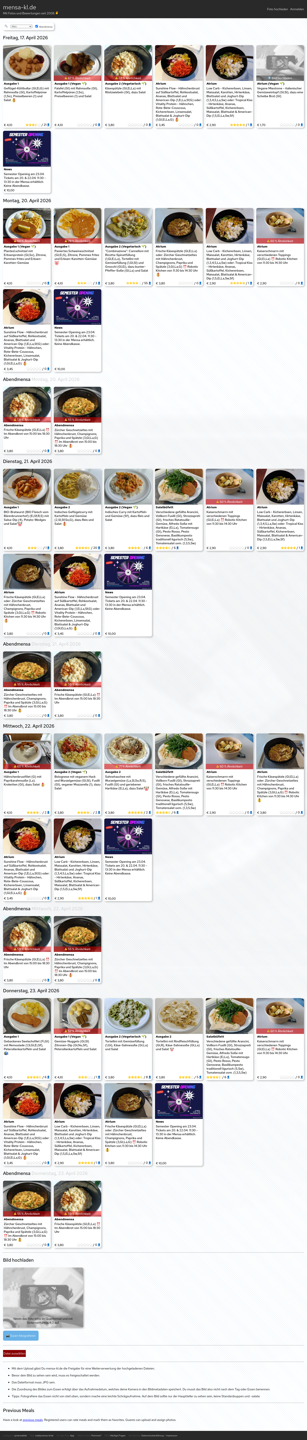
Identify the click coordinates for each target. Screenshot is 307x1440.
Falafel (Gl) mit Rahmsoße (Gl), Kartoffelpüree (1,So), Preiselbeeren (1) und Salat (76, 92)
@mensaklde (20, 1435)
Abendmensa (43, 26)
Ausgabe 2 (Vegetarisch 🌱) (125, 83)
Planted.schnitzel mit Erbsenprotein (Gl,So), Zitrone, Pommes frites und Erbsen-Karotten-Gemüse (25, 257)
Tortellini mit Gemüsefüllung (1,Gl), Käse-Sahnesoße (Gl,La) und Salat (126, 1045)
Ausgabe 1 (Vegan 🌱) (70, 83)
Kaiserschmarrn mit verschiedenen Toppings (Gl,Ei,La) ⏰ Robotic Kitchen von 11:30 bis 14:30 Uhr (277, 257)
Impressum (171, 1435)
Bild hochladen (282, 78)
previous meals (33, 1420)
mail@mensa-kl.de (44, 1435)
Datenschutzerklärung (152, 1435)
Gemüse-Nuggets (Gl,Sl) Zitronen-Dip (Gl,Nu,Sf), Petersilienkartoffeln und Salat (75, 1045)
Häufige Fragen (118, 1435)
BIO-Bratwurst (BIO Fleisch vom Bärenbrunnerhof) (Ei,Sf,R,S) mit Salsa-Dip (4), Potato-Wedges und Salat (26, 518)
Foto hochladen (277, 9)
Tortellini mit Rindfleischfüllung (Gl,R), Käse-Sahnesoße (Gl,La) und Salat (178, 1045)
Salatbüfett (164, 507)
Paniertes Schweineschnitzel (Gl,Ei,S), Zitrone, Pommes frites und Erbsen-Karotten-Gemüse (76, 257)
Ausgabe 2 (62, 507)
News (8, 169)
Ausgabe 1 (11, 83)
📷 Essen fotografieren (21, 1336)
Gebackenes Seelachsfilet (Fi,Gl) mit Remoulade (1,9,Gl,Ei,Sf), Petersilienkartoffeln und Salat (26, 1047)
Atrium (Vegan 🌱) (270, 83)
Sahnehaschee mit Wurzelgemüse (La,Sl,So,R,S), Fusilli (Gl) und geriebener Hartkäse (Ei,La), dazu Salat (127, 783)
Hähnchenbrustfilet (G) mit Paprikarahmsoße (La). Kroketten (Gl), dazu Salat (24, 781)
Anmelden (297, 9)
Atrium (161, 83)
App (72, 1435)
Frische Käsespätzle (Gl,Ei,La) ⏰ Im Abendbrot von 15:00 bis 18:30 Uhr (27, 434)
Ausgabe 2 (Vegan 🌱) (121, 507)
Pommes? (96, 1435)
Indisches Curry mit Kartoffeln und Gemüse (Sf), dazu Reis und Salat (127, 516)
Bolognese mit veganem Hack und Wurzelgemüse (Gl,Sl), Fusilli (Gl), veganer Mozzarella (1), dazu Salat (77, 782)
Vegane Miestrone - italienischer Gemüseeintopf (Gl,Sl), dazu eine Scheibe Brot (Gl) (280, 92)
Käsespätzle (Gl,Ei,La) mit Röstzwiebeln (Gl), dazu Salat (125, 90)
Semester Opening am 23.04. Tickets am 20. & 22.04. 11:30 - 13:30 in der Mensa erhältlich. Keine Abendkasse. (25, 180)
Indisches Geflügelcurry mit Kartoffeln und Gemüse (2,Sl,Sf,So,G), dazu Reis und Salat (74, 518)
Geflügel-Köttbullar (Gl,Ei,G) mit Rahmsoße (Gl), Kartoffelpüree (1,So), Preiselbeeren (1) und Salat (26, 94)
